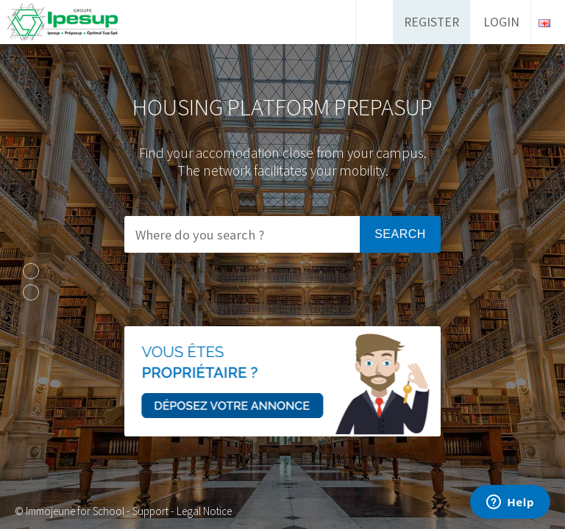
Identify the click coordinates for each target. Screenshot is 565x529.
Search (400, 234)
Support (150, 511)
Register (431, 22)
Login (501, 22)
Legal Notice (204, 511)
